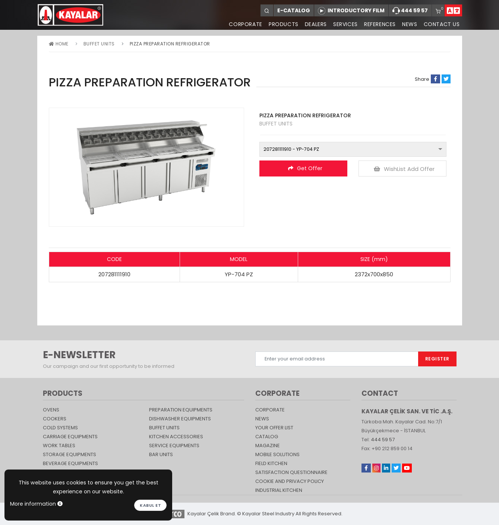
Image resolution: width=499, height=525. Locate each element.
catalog (266, 436)
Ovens (51, 409)
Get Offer (305, 168)
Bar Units (161, 454)
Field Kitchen (271, 463)
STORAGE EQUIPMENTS (69, 454)
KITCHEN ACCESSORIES (176, 436)
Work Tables (59, 445)
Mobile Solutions (277, 454)
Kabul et (150, 505)
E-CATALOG (293, 10)
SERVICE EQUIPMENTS (174, 445)
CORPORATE (243, 24)
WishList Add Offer (404, 169)
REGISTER (437, 359)
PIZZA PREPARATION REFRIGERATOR (170, 44)
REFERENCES (379, 24)
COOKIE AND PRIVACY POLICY (289, 481)
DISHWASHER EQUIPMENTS (180, 418)
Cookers (54, 418)
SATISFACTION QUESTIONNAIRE (291, 472)
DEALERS (314, 24)
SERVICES (344, 24)
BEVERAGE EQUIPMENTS (70, 463)
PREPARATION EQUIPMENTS (180, 409)
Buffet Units (99, 44)
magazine (267, 445)
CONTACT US (442, 24)
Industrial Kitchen (278, 490)
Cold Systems (60, 427)
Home (59, 44)
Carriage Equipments (70, 436)
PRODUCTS (282, 24)
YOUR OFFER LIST (274, 427)
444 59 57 (410, 11)
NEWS (409, 24)
